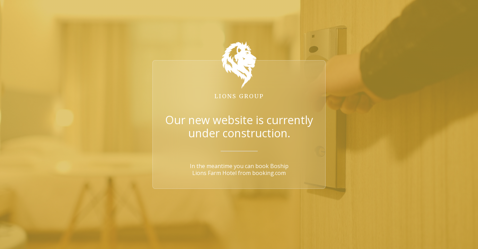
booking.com (269, 173)
